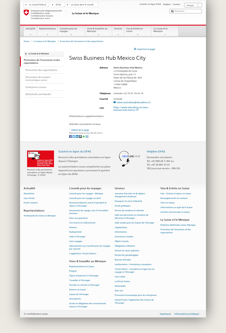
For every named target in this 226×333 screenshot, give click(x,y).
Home (27, 41)
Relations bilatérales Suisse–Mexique (178, 225)
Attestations (121, 232)
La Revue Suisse (122, 281)
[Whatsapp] (84, 136)
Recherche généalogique (126, 255)
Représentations (47, 31)
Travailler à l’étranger (79, 280)
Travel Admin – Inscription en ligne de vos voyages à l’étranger (134, 270)
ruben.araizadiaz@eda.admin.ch (133, 102)
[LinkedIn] (77, 136)
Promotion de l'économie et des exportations (175, 231)
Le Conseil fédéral (37, 4)
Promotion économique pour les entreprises (136, 295)
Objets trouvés (122, 241)
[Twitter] (74, 136)
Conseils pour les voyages (71, 31)
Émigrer (73, 271)
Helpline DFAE (156, 151)
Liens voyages (75, 241)
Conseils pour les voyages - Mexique (86, 193)
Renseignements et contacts (174, 198)
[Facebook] (70, 136)
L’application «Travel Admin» (82, 253)
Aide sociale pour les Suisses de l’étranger (134, 223)
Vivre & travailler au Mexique (98, 31)
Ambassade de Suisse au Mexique (40, 215)
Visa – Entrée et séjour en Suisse (175, 193)
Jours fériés (29, 198)
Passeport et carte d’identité (128, 201)
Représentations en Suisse (81, 266)
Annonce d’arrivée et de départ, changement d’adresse (130, 195)
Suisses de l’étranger (79, 294)
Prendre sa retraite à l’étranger (84, 285)
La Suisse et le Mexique (164, 31)
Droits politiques (122, 206)
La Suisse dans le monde (82, 4)
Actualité (30, 31)
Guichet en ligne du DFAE (74, 151)
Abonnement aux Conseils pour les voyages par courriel (89, 247)
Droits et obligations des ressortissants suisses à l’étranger (87, 305)
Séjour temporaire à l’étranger (84, 275)
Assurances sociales (124, 236)
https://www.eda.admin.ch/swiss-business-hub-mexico (131, 108)
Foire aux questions (78, 218)
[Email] (87, 136)
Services (118, 31)
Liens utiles (120, 276)
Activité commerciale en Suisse (175, 212)
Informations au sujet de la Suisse (176, 207)
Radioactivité (75, 232)
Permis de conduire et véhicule (129, 210)
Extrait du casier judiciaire (127, 250)
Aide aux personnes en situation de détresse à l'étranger (131, 216)
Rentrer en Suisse (77, 289)
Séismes (73, 227)
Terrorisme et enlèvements (82, 223)
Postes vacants (31, 202)
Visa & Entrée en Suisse (137, 31)
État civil (119, 290)
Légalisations (121, 227)
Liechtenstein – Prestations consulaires (133, 264)
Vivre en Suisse (167, 202)
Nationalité (120, 286)
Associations (75, 299)
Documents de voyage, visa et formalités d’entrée (88, 211)
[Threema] (80, 136)
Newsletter (29, 193)
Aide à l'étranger (77, 236)
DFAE (58, 4)
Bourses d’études (123, 260)
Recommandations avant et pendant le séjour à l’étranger (88, 204)
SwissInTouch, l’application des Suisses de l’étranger (134, 301)
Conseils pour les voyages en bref (85, 198)
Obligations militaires (125, 246)
